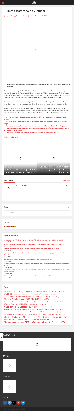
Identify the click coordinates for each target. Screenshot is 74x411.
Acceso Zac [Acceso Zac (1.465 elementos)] (14, 291)
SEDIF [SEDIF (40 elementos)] (28, 314)
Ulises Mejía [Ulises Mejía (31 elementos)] (9, 319)
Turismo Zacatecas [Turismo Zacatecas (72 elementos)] (53, 317)
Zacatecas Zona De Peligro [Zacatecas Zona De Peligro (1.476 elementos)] (49, 322)
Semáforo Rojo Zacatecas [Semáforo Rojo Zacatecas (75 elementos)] (15, 317)
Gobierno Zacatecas (35, 16)
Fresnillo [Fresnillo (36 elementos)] (42, 304)
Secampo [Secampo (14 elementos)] (19, 314)
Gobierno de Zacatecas (12, 137)
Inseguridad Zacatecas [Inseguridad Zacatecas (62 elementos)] (14, 309)
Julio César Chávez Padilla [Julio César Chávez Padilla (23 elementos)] (55, 309)
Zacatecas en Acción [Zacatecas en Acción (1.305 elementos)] (18, 322)
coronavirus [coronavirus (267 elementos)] (12, 297)
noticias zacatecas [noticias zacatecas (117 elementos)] (52, 312)
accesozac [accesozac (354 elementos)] (31, 291)
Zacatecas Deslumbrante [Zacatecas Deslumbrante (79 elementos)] (44, 319)
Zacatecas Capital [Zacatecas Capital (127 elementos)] (24, 320)
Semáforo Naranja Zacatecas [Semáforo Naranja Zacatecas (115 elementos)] (54, 314)
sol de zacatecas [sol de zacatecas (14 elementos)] (31, 317)
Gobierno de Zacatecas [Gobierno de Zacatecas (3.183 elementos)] (20, 307)
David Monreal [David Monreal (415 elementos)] (40, 299)
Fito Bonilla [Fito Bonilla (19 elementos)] (33, 304)
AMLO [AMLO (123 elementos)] (9, 294)
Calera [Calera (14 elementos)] (17, 294)
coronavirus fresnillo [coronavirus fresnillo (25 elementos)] (27, 296)
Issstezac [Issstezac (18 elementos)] (27, 309)
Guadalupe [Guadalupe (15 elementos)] (41, 307)
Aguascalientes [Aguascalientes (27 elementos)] (44, 291)
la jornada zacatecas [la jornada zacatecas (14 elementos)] (11, 312)
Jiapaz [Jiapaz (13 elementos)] (43, 309)
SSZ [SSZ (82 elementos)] (42, 317)
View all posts (66, 180)
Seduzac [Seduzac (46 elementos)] (36, 314)
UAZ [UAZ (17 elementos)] (65, 317)
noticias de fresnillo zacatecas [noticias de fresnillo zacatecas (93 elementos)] (30, 312)
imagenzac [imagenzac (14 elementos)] (50, 307)
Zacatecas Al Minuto (21, 16)
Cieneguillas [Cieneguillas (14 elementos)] (25, 294)
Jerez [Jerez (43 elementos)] (36, 309)
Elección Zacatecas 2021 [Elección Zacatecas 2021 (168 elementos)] (16, 304)
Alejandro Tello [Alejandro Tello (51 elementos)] (57, 291)
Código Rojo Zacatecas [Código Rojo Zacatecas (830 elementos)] (18, 299)
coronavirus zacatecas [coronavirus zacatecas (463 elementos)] (47, 297)
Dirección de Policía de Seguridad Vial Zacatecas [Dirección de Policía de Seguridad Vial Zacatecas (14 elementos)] (49, 301)
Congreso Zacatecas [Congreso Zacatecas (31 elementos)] (51, 294)
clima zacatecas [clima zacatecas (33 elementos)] (37, 294)
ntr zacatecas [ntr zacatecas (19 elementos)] (10, 314)
